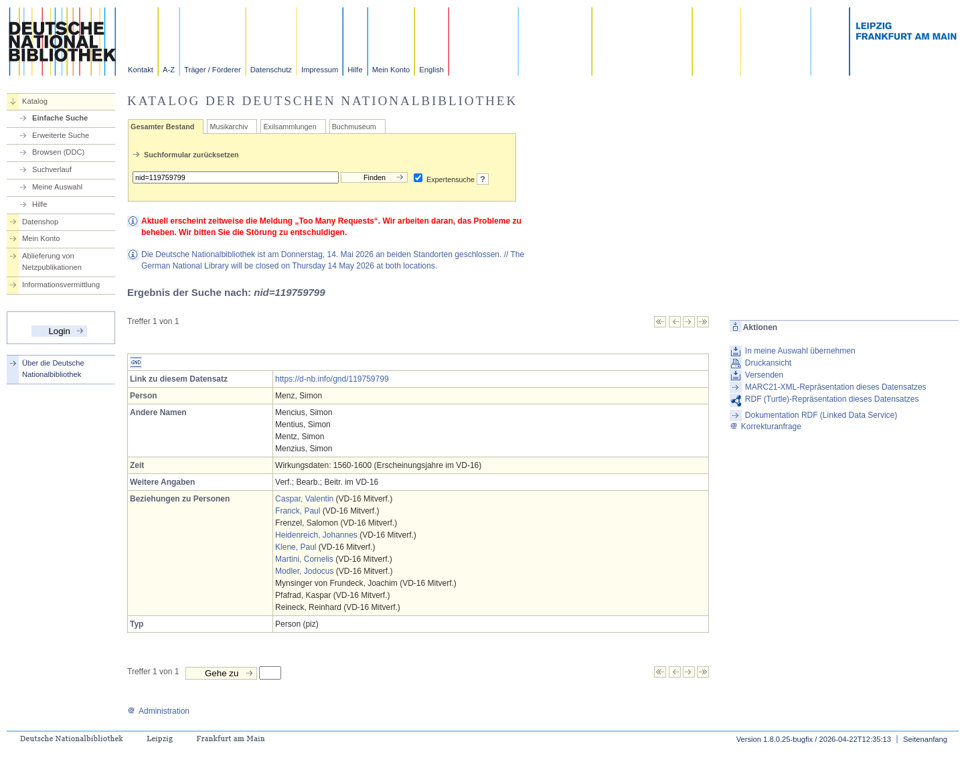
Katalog (35, 101)
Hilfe (354, 70)
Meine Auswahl (57, 187)
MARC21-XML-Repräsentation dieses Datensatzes (836, 387)
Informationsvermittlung (61, 285)
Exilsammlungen (289, 127)
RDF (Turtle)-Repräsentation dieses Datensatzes (832, 399)
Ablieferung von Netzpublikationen (52, 261)
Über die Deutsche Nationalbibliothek (53, 368)
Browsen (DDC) (58, 152)
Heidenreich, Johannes (316, 535)
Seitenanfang (925, 739)
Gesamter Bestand (162, 127)
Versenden (764, 375)
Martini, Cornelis (304, 559)
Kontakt (140, 70)
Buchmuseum (354, 127)
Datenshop (40, 222)
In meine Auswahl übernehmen (800, 351)
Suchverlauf (52, 169)
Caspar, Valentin (304, 499)
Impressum (319, 70)
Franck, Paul (297, 511)
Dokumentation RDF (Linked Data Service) (821, 415)
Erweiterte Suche (60, 135)
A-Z (169, 70)
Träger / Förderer (212, 70)
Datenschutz (271, 70)
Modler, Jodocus (304, 571)
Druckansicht (768, 363)
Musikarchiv (229, 127)
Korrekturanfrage (765, 426)
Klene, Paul (295, 547)
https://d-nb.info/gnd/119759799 (331, 379)
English (431, 70)
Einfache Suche (60, 118)
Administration (158, 711)
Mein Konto (391, 70)
